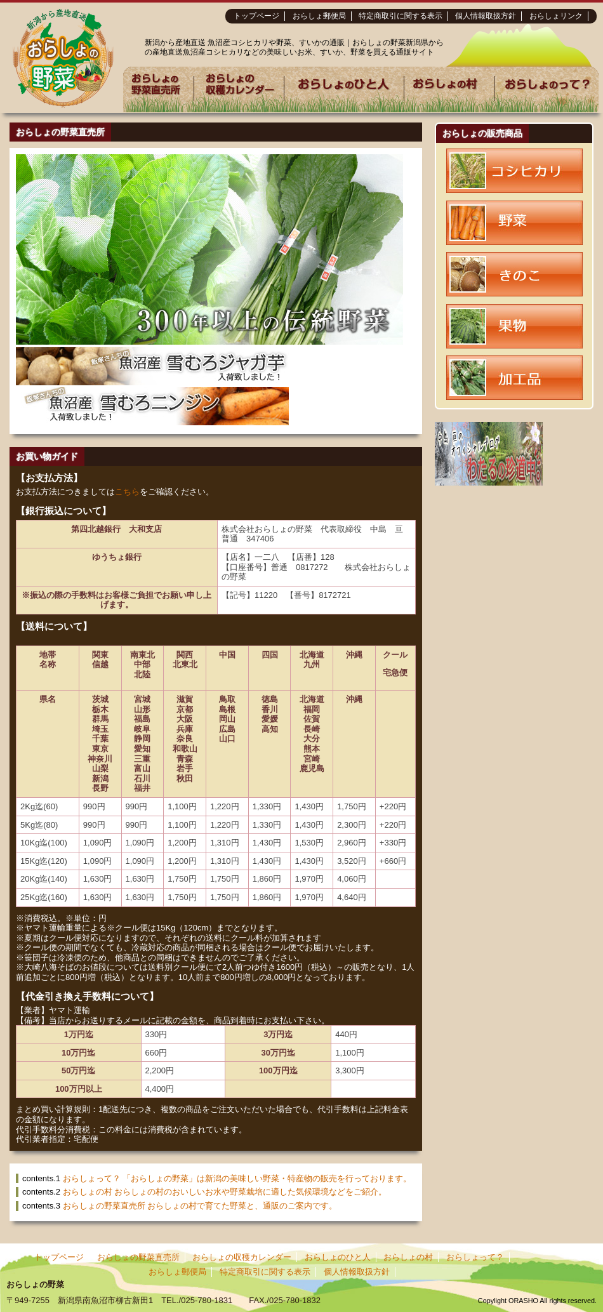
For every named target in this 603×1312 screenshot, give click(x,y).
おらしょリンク (556, 15)
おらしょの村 (408, 1257)
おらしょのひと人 (338, 1257)
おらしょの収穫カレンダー (241, 1257)
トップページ (256, 15)
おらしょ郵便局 (319, 15)
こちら (127, 491)
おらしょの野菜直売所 (138, 1257)
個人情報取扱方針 (485, 15)
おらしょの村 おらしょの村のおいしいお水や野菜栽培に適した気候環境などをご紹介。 (225, 1191)
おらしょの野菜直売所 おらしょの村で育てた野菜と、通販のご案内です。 (200, 1205)
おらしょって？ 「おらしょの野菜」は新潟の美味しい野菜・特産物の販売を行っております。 (237, 1178)
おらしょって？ (475, 1257)
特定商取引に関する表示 (400, 15)
